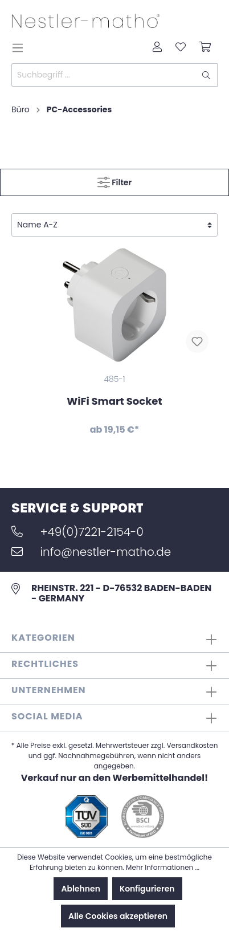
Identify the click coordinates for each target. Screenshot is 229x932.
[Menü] (21, 48)
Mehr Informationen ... (162, 867)
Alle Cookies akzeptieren (117, 916)
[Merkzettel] (181, 48)
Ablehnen (80, 888)
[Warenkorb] (205, 48)
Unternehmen (48, 690)
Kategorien (43, 637)
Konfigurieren (147, 888)
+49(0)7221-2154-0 (77, 532)
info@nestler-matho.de (91, 551)
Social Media (47, 716)
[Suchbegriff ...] (103, 75)
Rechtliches (45, 663)
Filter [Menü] (114, 180)
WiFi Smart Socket (114, 401)
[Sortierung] (114, 225)
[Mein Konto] (157, 48)
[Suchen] (206, 75)
